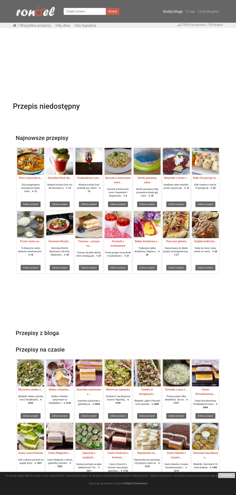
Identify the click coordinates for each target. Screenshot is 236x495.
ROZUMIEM (226, 475)
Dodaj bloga (173, 11)
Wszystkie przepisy (35, 25)
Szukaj (112, 11)
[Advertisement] (118, 58)
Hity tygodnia (85, 25)
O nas (190, 11)
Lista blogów (208, 11)
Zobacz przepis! (30, 204)
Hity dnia (62, 25)
